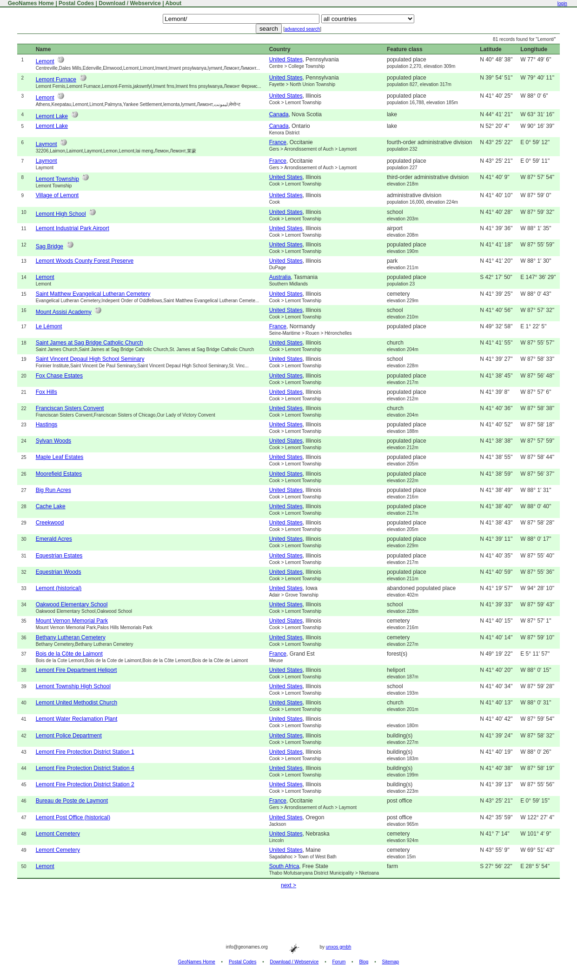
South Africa (284, 866)
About (174, 3)
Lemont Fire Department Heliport (76, 670)
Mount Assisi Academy (64, 312)
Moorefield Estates (59, 474)
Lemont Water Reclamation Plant (77, 719)
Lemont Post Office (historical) (73, 817)
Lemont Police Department (69, 735)
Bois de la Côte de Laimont (69, 653)
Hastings (47, 424)
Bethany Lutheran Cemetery (71, 637)
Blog (363, 961)
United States (286, 59)
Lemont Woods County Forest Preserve (85, 261)
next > (288, 885)
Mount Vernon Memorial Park (72, 620)
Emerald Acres (54, 539)
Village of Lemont (57, 195)
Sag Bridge (49, 246)
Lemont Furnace (56, 79)
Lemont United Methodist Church (76, 702)
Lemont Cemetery (58, 833)
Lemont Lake (52, 116)
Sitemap (390, 961)
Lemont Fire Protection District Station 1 (85, 752)
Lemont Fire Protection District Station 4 (85, 768)
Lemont (45, 61)
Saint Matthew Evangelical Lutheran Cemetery (93, 294)
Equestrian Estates (59, 555)
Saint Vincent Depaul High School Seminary (90, 359)
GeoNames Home (30, 3)
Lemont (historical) (59, 588)
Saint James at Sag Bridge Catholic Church (89, 342)
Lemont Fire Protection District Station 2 (85, 784)
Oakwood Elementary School (72, 604)
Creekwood (50, 522)
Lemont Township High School (73, 686)
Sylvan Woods (53, 441)
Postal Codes (76, 3)
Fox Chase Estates (59, 375)
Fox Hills (46, 392)
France (277, 142)
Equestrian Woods (58, 572)
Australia (280, 277)
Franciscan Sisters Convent (70, 408)
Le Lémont (49, 326)
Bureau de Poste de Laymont (72, 800)
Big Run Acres (53, 490)
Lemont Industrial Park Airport (72, 228)
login (562, 3)
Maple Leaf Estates (60, 457)
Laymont (46, 144)
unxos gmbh (338, 946)
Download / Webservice (130, 3)
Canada (279, 114)
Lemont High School (61, 214)
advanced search (302, 29)
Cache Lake (51, 506)
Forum (338, 961)
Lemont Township (57, 179)
